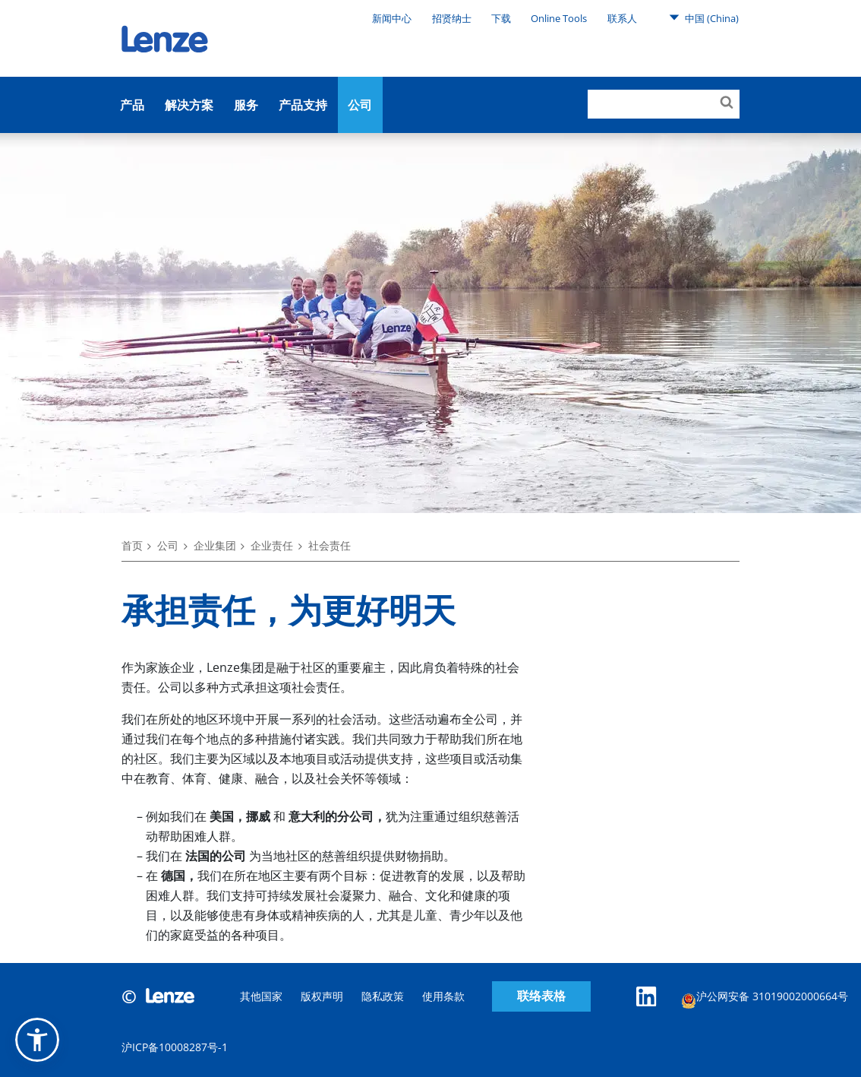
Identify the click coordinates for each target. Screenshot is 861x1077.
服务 (246, 105)
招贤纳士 (452, 18)
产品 (132, 105)
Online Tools (559, 18)
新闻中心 (392, 18)
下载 (501, 18)
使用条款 (443, 996)
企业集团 (215, 545)
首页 (132, 545)
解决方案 (189, 105)
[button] (37, 1040)
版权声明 (322, 996)
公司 (360, 105)
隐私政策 (382, 996)
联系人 (622, 18)
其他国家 (261, 996)
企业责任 (272, 545)
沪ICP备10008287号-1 (174, 1047)
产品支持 (303, 105)
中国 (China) (704, 17)
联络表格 (541, 996)
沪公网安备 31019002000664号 (764, 998)
